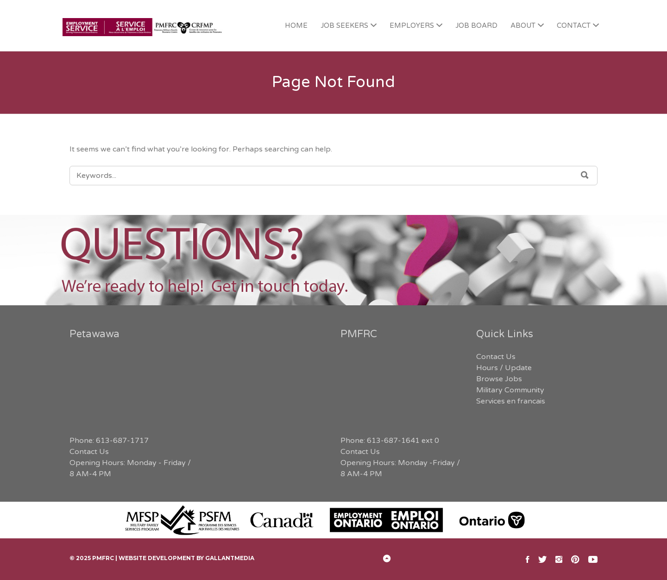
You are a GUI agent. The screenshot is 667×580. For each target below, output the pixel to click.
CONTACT (574, 25)
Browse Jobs (499, 379)
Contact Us (89, 451)
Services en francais (510, 401)
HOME (296, 25)
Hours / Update (504, 367)
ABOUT (522, 25)
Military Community (510, 390)
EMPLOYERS (412, 25)
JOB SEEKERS (344, 25)
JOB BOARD (476, 25)
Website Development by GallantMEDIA (186, 558)
